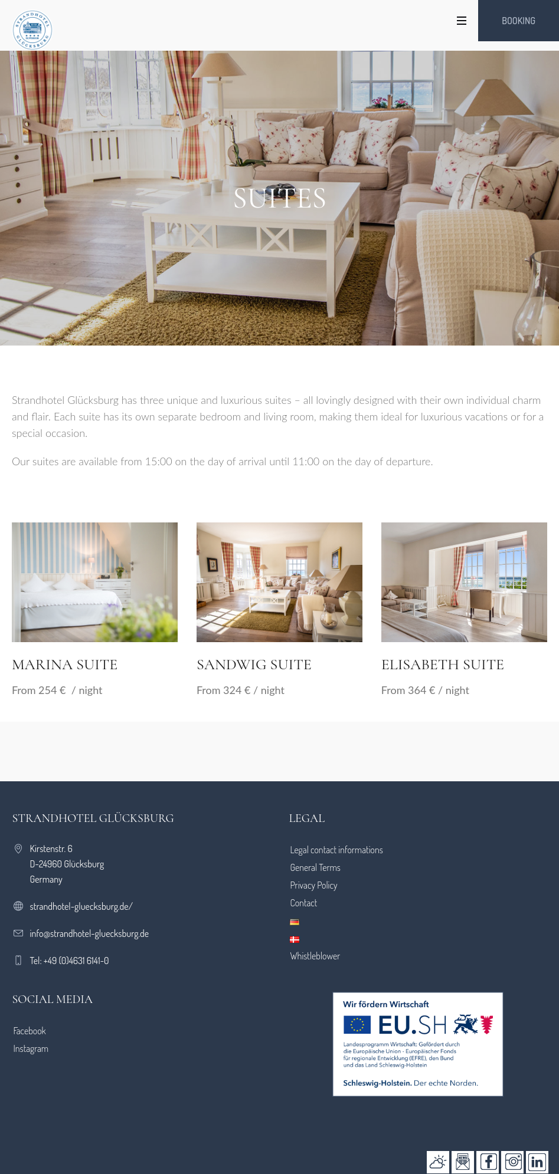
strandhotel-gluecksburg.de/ (81, 906)
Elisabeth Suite (442, 664)
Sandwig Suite (254, 664)
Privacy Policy (313, 885)
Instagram (31, 1048)
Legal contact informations (336, 850)
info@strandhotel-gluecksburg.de (89, 933)
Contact (303, 903)
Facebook (30, 1031)
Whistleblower (315, 956)
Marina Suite (64, 664)
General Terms (315, 867)
